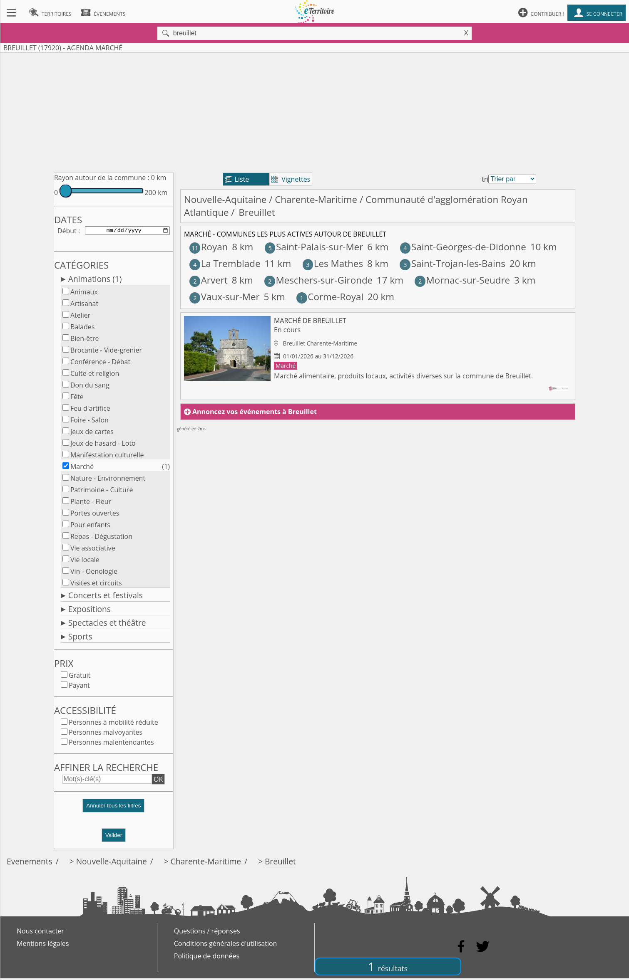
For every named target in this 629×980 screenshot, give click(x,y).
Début (67, 231)
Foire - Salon (89, 421)
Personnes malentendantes (111, 743)
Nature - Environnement (107, 479)
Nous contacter (40, 932)
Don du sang (89, 386)
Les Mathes (333, 263)
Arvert (208, 280)
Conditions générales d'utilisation (225, 945)
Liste (237, 179)
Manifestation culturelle (107, 456)
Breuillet (280, 863)
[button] (113, 810)
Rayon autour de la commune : (101, 177)
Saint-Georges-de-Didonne (463, 246)
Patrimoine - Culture (101, 491)
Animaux (84, 293)
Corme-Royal (329, 296)
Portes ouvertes (94, 514)
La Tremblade (224, 263)
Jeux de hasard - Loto (103, 444)
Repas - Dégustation (101, 538)
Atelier (80, 316)
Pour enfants (90, 526)
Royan (208, 246)
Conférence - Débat (100, 363)
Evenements (29, 863)
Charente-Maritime (316, 199)
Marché (82, 468)
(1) (166, 468)
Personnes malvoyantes (105, 733)
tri (485, 179)
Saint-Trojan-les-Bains (452, 263)
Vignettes (290, 179)
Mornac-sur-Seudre (462, 280)
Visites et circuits (96, 584)
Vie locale (84, 561)
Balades (82, 328)
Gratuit (79, 676)
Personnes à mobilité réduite (113, 723)
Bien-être (84, 340)
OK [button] (158, 780)
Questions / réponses (207, 932)
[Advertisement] (314, 111)
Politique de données (206, 957)
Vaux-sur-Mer (224, 296)
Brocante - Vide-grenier (106, 351)
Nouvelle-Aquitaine (225, 199)
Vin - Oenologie (93, 573)
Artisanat (84, 305)
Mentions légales (43, 945)
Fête (77, 398)
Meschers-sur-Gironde (318, 280)
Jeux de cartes (92, 433)
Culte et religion (94, 375)
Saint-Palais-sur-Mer (314, 246)
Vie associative (92, 549)
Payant (79, 686)
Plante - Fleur (90, 503)
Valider (113, 837)
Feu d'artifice (90, 410)
